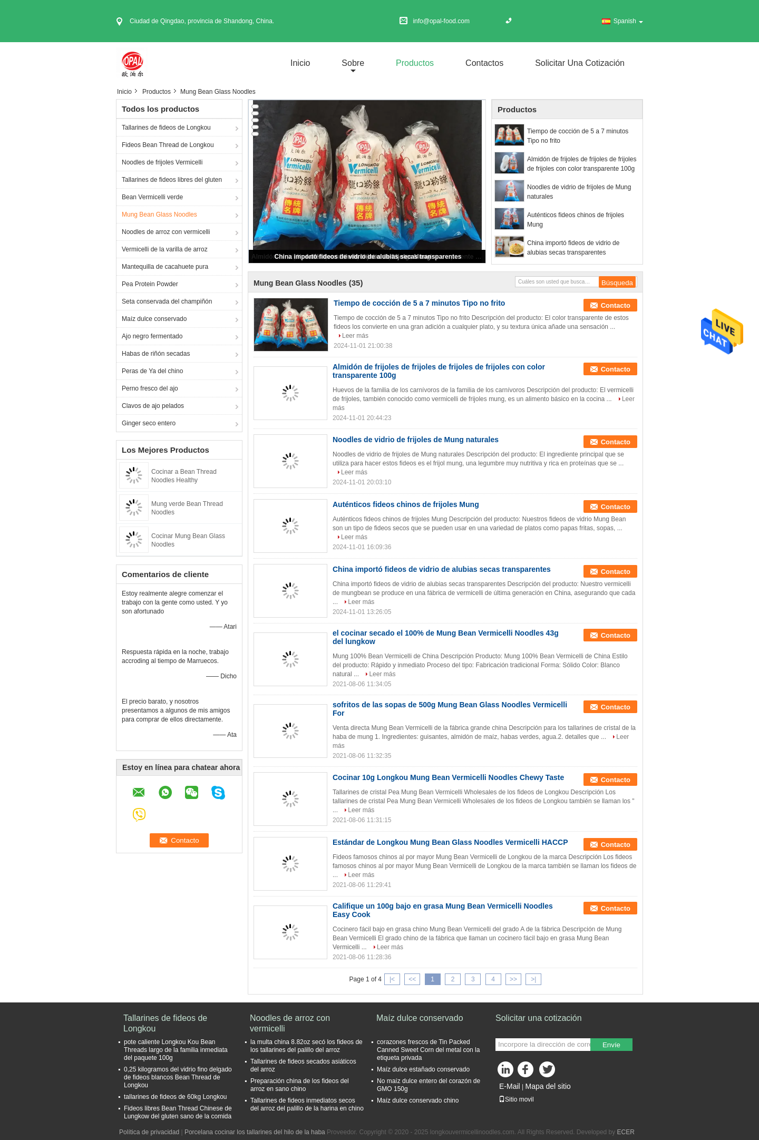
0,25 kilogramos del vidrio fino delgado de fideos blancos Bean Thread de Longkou (178, 1077)
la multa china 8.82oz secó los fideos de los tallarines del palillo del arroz (306, 1046)
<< (412, 979)
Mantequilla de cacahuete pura (165, 266)
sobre (353, 63)
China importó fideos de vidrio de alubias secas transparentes (368, 256)
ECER (626, 1132)
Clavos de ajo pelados (153, 406)
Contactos (484, 63)
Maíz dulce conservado (154, 319)
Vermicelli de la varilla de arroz (165, 249)
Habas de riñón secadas (156, 353)
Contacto (615, 305)
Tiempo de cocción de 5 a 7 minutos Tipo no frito (577, 136)
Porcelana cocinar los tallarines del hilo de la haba (254, 1132)
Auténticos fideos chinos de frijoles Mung (575, 219)
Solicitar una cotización (580, 63)
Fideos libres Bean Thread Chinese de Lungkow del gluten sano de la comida (178, 1112)
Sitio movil (516, 1099)
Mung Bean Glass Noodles (159, 214)
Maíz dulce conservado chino (418, 1100)
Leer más (355, 335)
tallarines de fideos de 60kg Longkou (175, 1096)
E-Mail (509, 1086)
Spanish (628, 21)
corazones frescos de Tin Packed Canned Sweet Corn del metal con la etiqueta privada (428, 1049)
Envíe (611, 1045)
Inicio (300, 63)
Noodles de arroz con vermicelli (166, 232)
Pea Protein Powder (150, 284)
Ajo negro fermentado (152, 336)
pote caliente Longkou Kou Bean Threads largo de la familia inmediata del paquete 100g (176, 1049)
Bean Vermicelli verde (152, 197)
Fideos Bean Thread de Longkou (168, 145)
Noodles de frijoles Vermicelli (162, 162)
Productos (415, 63)
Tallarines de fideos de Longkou (166, 127)
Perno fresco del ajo (150, 388)
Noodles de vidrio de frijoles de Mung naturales (579, 191)
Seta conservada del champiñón (167, 301)
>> (513, 979)
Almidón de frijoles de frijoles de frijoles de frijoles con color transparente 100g (581, 163)
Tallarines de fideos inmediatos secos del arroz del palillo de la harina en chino (307, 1104)
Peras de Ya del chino (152, 371)
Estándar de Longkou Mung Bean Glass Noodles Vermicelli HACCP (450, 842)
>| (533, 979)
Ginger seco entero (149, 423)
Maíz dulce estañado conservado (423, 1069)
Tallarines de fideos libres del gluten (172, 179)
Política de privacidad (149, 1132)
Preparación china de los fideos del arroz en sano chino (299, 1085)
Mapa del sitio (547, 1086)
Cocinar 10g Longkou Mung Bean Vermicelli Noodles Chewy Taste (448, 777)
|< (392, 979)
